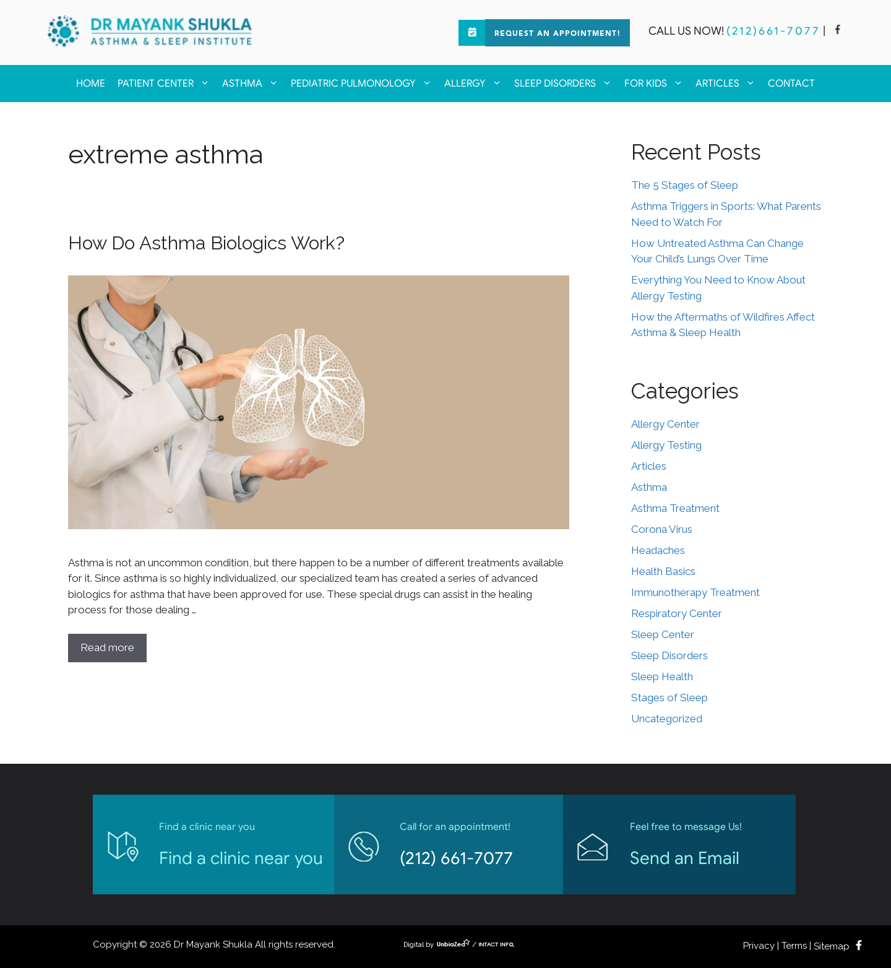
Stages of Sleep (669, 697)
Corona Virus (661, 529)
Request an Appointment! (557, 34)
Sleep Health (662, 676)
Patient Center (167, 83)
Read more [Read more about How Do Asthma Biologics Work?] (107, 647)
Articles (728, 83)
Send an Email (684, 858)
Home (90, 83)
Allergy (476, 83)
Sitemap (832, 946)
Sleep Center (662, 634)
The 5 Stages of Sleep (684, 185)
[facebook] (838, 31)
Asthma (253, 83)
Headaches (658, 550)
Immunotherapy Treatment (695, 592)
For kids (656, 83)
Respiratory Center (676, 613)
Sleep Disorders (566, 83)
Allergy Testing (666, 445)
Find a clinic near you (241, 858)
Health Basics (663, 571)
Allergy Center (665, 424)
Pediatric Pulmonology (364, 83)
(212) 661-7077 (456, 858)
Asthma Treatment (675, 508)
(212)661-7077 (773, 31)
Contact (791, 83)
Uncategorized (666, 718)
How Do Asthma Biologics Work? (206, 243)
